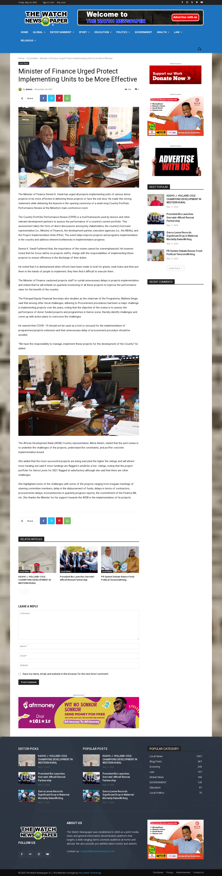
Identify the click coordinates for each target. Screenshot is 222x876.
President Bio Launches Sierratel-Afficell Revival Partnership (180, 217)
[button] (199, 49)
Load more (175, 268)
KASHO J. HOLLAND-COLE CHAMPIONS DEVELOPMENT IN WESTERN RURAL (34, 579)
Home (21, 58)
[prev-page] (20, 591)
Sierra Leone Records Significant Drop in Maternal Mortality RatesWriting (182, 236)
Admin (29, 89)
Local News (32, 58)
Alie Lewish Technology (89, 872)
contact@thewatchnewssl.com (97, 851)
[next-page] (26, 591)
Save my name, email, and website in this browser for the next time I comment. (66, 674)
